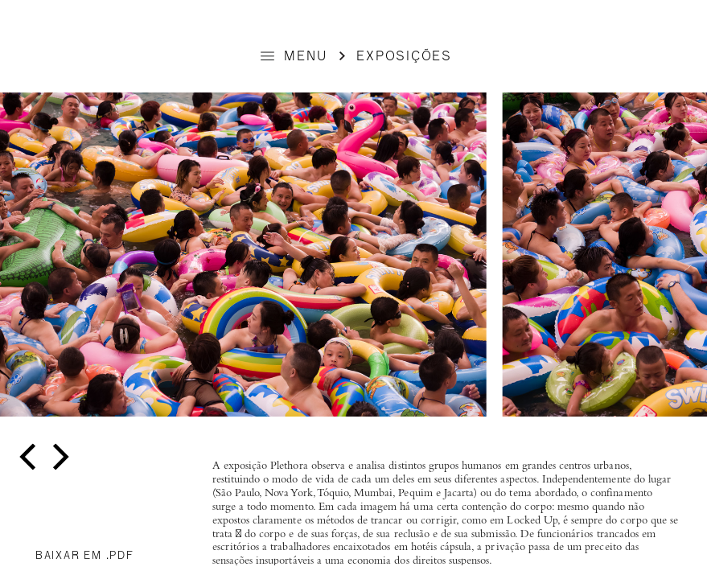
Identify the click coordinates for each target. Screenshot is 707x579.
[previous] (30, 457)
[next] (58, 457)
